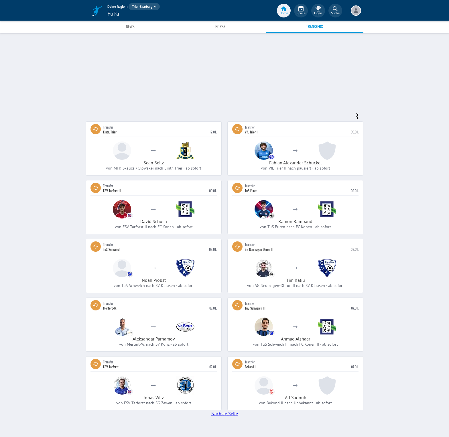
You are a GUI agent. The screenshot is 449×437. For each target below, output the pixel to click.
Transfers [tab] (314, 26)
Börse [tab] (220, 26)
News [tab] (130, 26)
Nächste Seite (224, 413)
